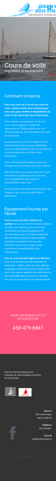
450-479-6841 (28, 328)
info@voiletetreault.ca (42, 439)
